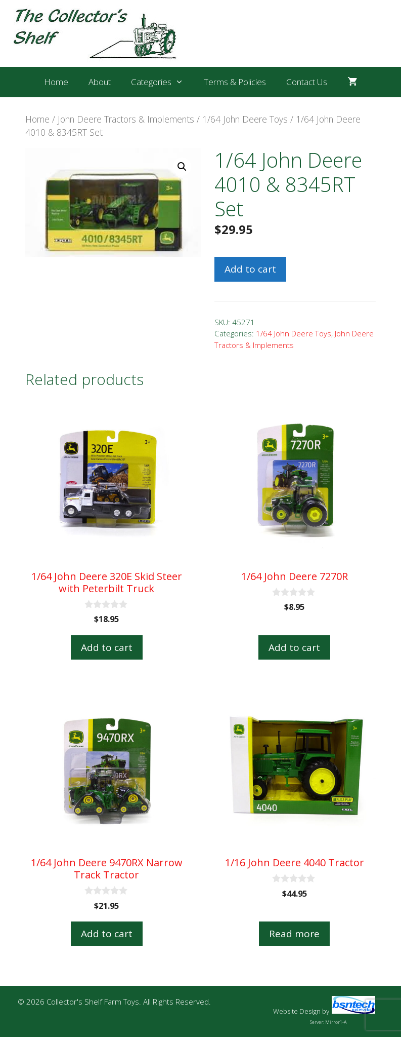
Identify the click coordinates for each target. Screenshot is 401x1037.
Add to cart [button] (106, 647)
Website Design (297, 1011)
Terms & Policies (235, 82)
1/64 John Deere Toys (245, 119)
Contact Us (306, 82)
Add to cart (250, 269)
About (99, 82)
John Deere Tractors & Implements (126, 119)
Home (56, 82)
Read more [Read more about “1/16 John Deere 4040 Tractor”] (294, 933)
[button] (182, 167)
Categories (162, 82)
